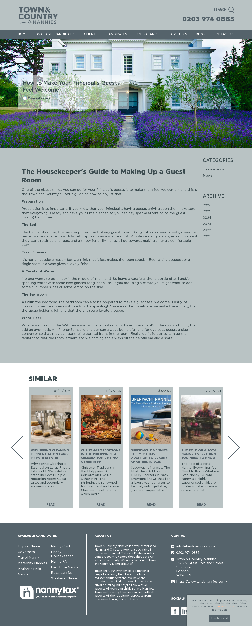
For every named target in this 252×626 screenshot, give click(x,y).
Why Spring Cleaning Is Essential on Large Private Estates (50, 454)
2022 (207, 230)
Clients (90, 34)
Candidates (116, 34)
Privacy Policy (225, 606)
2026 (207, 205)
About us (178, 34)
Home (22, 34)
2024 (207, 217)
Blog (200, 34)
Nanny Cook (61, 546)
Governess (26, 552)
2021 (206, 236)
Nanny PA (59, 561)
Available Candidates (55, 34)
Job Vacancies (148, 34)
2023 (207, 224)
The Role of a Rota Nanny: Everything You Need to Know (198, 454)
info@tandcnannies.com (195, 546)
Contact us (223, 34)
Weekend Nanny (64, 578)
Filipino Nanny (29, 546)
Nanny (23, 574)
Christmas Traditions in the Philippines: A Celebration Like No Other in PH (100, 456)
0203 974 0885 (208, 19)
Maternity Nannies (32, 563)
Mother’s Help (29, 568)
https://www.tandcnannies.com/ (201, 581)
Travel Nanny (28, 557)
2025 (207, 211)
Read (50, 504)
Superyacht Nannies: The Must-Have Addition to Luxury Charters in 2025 (149, 456)
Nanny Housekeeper (62, 553)
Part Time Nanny (64, 567)
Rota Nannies (61, 572)
